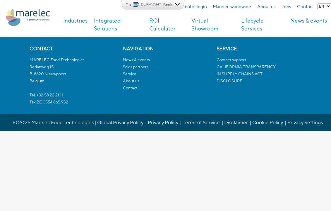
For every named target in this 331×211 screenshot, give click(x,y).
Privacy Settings (305, 122)
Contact (305, 6)
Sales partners (135, 66)
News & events (136, 59)
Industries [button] (75, 20)
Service (129, 74)
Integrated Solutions (107, 24)
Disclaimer (236, 122)
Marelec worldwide (232, 6)
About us (266, 6)
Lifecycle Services (252, 24)
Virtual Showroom (205, 24)
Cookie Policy (267, 122)
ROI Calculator (162, 24)
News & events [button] (308, 20)
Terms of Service (201, 122)
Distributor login (190, 6)
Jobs (286, 6)
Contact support (231, 59)
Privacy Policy (163, 122)
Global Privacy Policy (120, 122)
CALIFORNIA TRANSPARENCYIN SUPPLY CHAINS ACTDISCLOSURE (246, 73)
